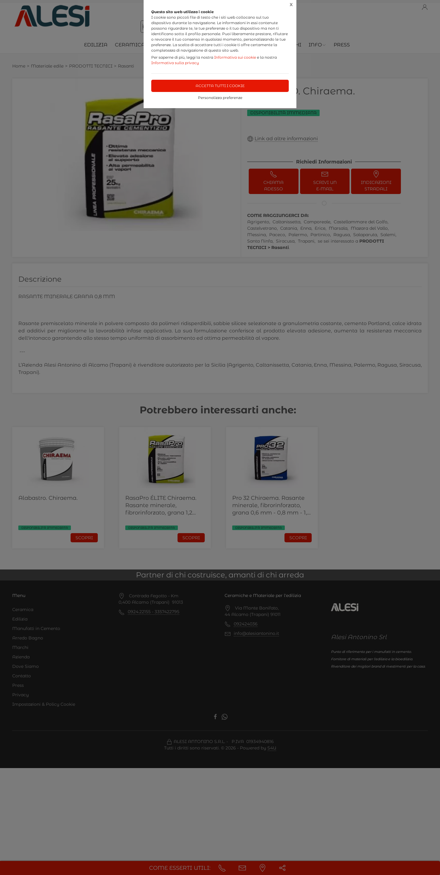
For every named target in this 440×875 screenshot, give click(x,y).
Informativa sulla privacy (175, 62)
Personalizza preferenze (220, 97)
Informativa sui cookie (235, 57)
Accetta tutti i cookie (220, 85)
